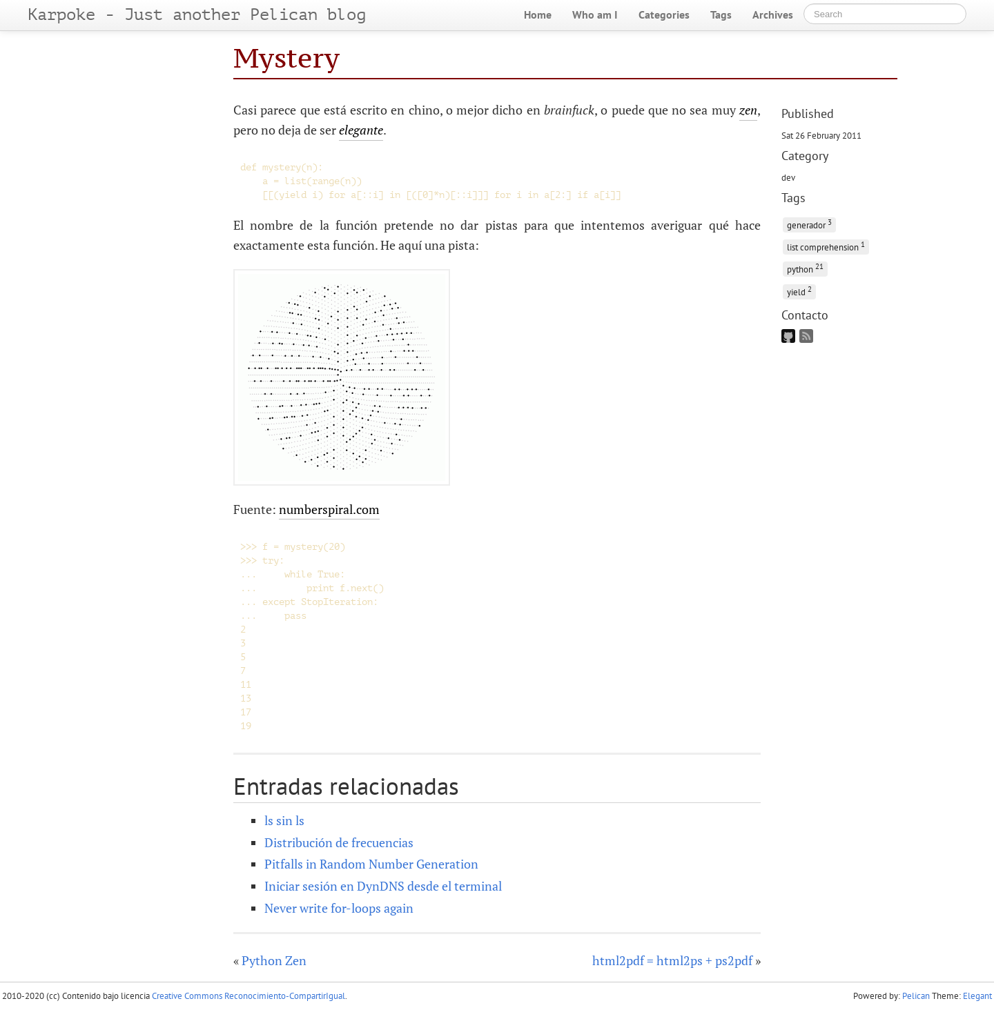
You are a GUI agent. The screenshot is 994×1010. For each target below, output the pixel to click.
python (805, 268)
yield (799, 290)
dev (788, 177)
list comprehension (826, 246)
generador (809, 223)
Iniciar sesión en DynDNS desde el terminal (383, 886)
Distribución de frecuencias (338, 842)
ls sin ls (284, 820)
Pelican (916, 996)
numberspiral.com (329, 509)
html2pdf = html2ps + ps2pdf (672, 960)
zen (748, 109)
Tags (721, 14)
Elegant (977, 996)
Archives (772, 14)
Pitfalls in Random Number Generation (371, 863)
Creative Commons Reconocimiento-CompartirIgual (248, 996)
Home (538, 14)
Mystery (286, 57)
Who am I (595, 14)
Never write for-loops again (338, 908)
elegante (361, 129)
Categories (664, 14)
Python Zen (274, 960)
